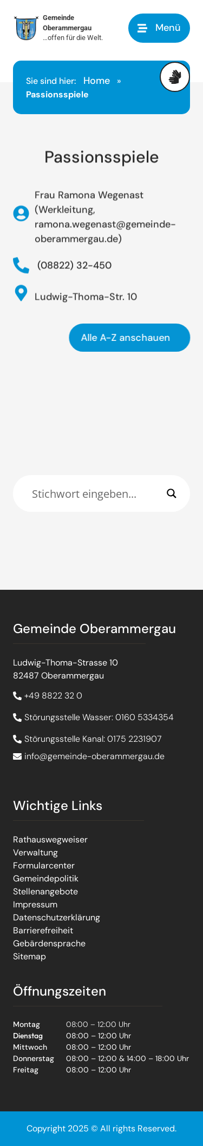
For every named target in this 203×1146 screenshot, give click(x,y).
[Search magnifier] (171, 493)
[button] (159, 28)
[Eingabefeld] (96, 493)
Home (96, 80)
